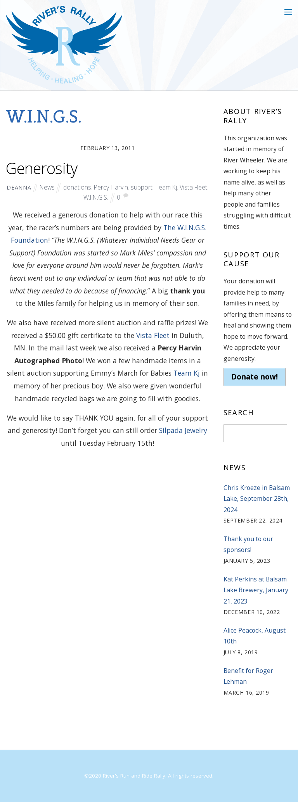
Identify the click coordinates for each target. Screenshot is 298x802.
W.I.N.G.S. (95, 197)
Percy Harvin (111, 187)
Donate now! (254, 377)
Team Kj (166, 187)
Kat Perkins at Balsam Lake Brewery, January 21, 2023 (256, 590)
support (141, 187)
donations (77, 187)
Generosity (41, 168)
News (47, 187)
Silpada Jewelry (183, 430)
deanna (19, 187)
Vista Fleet (193, 187)
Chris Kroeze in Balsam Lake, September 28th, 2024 (257, 498)
